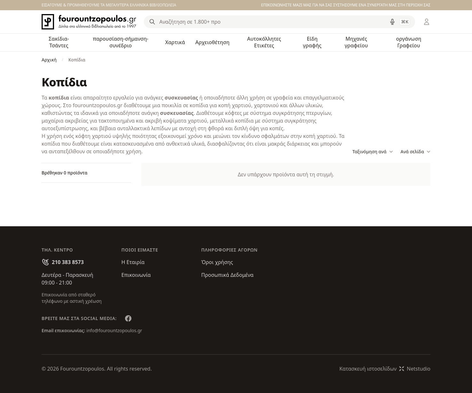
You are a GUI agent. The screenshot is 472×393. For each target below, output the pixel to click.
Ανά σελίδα (415, 151)
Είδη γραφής (312, 42)
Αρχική (49, 60)
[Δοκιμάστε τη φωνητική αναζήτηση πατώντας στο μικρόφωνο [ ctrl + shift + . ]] (392, 21)
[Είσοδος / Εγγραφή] (426, 22)
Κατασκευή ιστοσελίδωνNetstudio (384, 368)
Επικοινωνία (136, 274)
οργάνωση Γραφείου (408, 42)
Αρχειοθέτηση (212, 42)
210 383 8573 (68, 262)
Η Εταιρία (133, 262)
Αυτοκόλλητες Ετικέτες (264, 42)
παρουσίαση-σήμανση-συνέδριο (120, 42)
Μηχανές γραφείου (356, 42)
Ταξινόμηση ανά (372, 151)
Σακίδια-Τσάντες (59, 42)
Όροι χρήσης (217, 262)
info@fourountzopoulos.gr (114, 330)
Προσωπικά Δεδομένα (227, 274)
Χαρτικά (175, 42)
